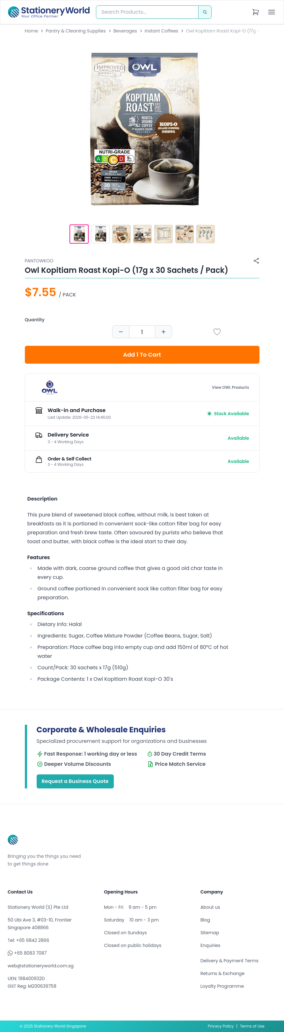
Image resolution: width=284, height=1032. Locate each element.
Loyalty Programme (222, 986)
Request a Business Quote (75, 781)
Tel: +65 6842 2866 (28, 940)
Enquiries (210, 945)
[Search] (205, 12)
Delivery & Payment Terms (229, 960)
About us (210, 907)
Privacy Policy (221, 1026)
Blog (205, 920)
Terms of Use (252, 1026)
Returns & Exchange (222, 973)
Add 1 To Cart (142, 355)
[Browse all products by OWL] (49, 387)
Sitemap (209, 932)
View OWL (230, 387)
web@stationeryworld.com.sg (41, 966)
